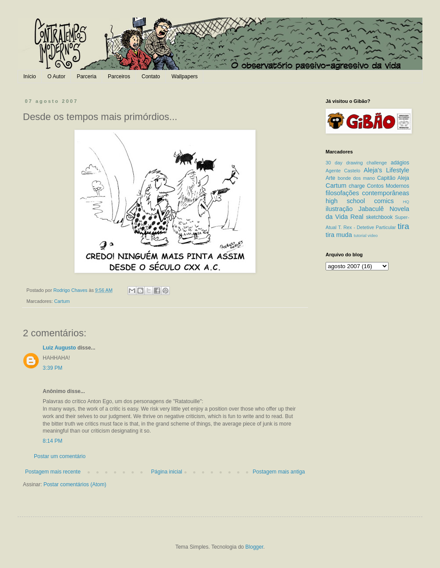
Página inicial (166, 472)
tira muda (339, 234)
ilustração (339, 208)
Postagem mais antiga (279, 472)
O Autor (57, 76)
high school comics (360, 200)
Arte (330, 178)
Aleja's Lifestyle (386, 170)
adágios (400, 163)
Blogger (255, 547)
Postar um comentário (59, 456)
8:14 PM (52, 441)
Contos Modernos (388, 186)
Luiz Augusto (59, 348)
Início (29, 76)
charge (357, 186)
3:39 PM (52, 368)
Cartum (62, 301)
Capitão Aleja (393, 178)
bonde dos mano (356, 178)
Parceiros (119, 76)
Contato (151, 76)
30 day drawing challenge (356, 162)
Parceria (86, 76)
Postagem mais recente (53, 472)
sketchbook (379, 217)
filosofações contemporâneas (367, 193)
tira (403, 226)
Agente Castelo (343, 170)
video (372, 235)
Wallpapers (185, 76)
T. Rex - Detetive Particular (367, 227)
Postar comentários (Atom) (75, 484)
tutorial (360, 235)
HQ (406, 201)
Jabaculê (371, 208)
